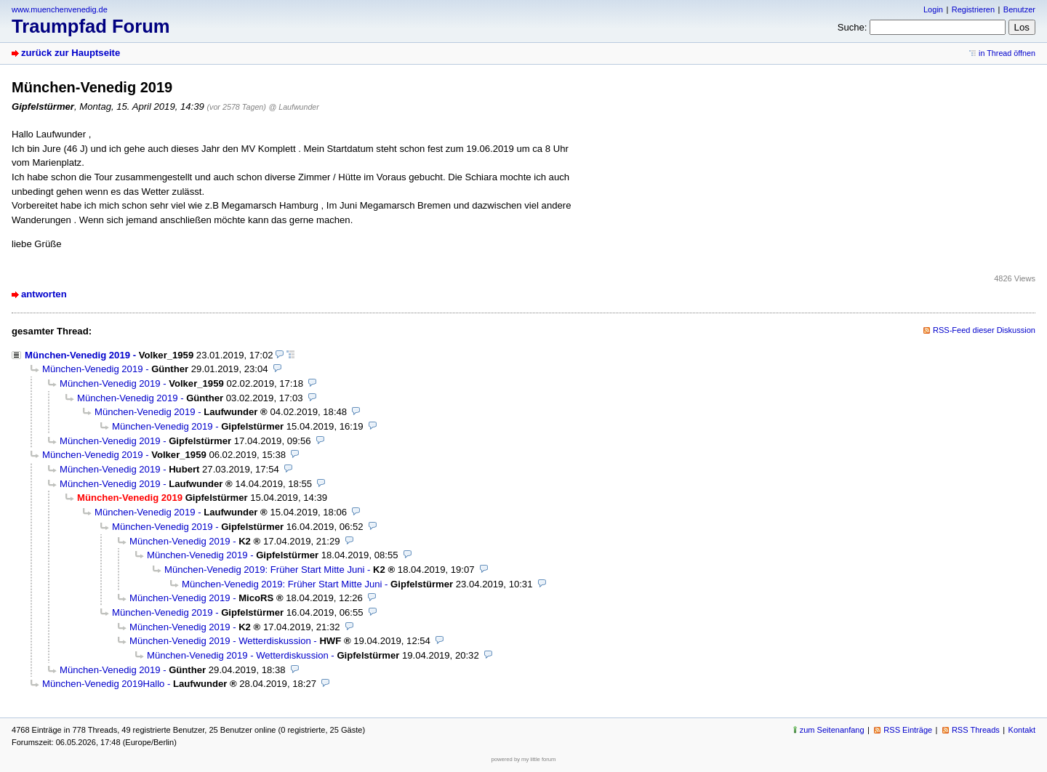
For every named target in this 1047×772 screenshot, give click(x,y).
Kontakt (1021, 729)
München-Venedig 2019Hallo (103, 683)
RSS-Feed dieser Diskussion (984, 330)
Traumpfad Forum (91, 26)
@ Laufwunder (294, 106)
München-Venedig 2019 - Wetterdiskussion (220, 640)
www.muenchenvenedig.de (60, 9)
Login (933, 9)
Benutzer (1019, 9)
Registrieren (973, 9)
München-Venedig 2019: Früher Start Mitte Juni (264, 569)
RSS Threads (976, 729)
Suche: (852, 27)
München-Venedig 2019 (77, 355)
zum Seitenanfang (832, 729)
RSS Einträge (907, 729)
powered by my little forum (524, 759)
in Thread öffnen (1007, 53)
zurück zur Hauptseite (70, 52)
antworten (44, 294)
